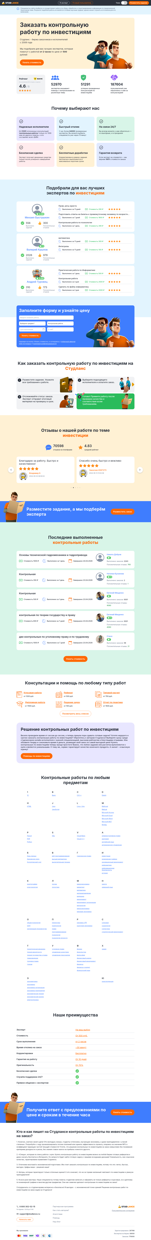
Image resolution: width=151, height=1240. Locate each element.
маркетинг (80, 887)
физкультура (81, 952)
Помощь (56, 1218)
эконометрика (32, 981)
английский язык (108, 842)
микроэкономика (83, 908)
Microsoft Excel (107, 815)
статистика (106, 928)
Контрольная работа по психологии (75, 222)
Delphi (104, 795)
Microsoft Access (108, 812)
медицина (80, 896)
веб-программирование (60, 856)
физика (79, 949)
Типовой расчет (111, 692)
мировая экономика (84, 911)
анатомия (105, 838)
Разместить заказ (122, 511)
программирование (59, 932)
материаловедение (84, 893)
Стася (109, 636)
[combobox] (32, 323)
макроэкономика (83, 884)
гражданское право (84, 856)
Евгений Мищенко (115, 593)
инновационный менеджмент (112, 862)
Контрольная (27, 574)
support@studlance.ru (29, 1214)
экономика (31, 984)
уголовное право (58, 949)
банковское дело (33, 859)
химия (104, 949)
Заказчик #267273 (97, 470)
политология (56, 925)
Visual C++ (81, 838)
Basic (54, 795)
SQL (53, 835)
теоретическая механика (36, 949)
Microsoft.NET (107, 821)
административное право (111, 835)
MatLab (104, 809)
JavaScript (55, 809)
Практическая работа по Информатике (77, 270)
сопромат (105, 922)
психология (56, 935)
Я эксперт (64, 3)
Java (53, 806)
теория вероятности (34, 952)
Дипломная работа (35, 702)
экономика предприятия (36, 990)
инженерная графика (109, 859)
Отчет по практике (113, 702)
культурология (32, 887)
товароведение (32, 958)
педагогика (56, 922)
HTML (29, 806)
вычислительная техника (61, 862)
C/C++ (79, 795)
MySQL (104, 824)
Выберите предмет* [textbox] (27, 323)
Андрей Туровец (37, 281)
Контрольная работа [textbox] (55, 323)
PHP (28, 838)
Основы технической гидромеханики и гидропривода (53, 555)
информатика (107, 865)
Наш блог (57, 1221)
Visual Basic (81, 835)
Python (29, 842)
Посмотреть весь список (75, 713)
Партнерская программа (63, 1206)
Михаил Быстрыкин (37, 217)
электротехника (33, 999)
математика (64, 238)
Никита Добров (114, 554)
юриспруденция (107, 981)
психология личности (59, 938)
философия (81, 955)
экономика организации (36, 987)
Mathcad (105, 806)
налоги (104, 884)
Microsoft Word (107, 818)
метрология (81, 905)
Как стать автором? (61, 1210)
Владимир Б (34, 473)
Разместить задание (138, 3)
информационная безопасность (108, 869)
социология (106, 925)
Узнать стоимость (31, 62)
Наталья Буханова (115, 574)
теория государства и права (37, 955)
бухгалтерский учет (34, 862)
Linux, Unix (81, 806)
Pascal (29, 835)
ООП (28, 925)
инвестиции (106, 856)
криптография (32, 884)
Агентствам (57, 1214)
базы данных (31, 856)
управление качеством (60, 952)
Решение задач (72, 702)
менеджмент (81, 899)
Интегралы (64, 246)
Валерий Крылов (37, 249)
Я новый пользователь (82, 3)
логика (54, 884)
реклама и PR (82, 922)
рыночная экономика (84, 925)
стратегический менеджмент (112, 932)
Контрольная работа (68, 278)
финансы (80, 964)
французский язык (83, 970)
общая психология (33, 922)
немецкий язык (107, 887)
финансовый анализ (84, 958)
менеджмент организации (86, 902)
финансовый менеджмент (86, 961)
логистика (55, 887)
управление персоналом (61, 955)
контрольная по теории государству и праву (47, 615)
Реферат (68, 692)
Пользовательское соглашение (123, 1210)
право (54, 928)
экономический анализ (35, 996)
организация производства (37, 928)
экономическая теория (35, 993)
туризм (29, 964)
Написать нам (25, 1219)
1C (28, 795)
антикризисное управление (112, 845)
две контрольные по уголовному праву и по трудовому (54, 636)
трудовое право (33, 961)
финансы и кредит (83, 967)
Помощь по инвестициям (36, 756)
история (105, 873)
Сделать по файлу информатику (74, 287)
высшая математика (59, 859)
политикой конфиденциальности (44, 344)
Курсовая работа (33, 692)
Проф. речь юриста (68, 206)
